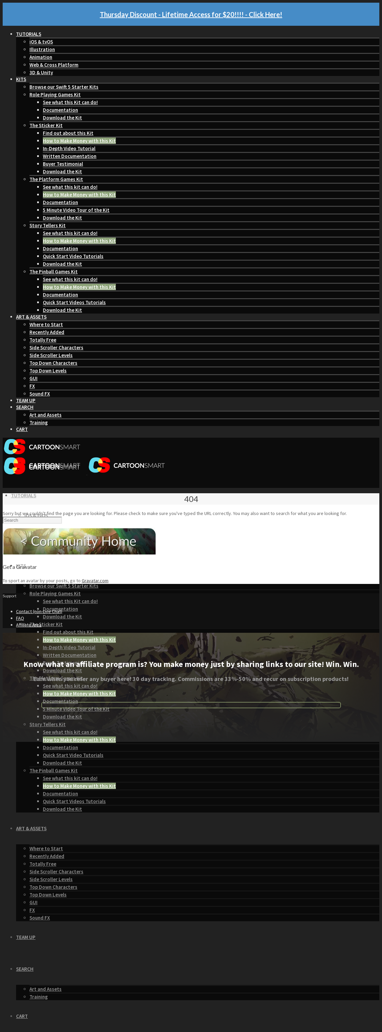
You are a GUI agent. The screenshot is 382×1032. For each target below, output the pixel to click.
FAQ (20, 618)
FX (32, 386)
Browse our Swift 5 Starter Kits (63, 87)
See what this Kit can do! (70, 102)
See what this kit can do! (70, 187)
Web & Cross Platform (53, 65)
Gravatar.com (95, 581)
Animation (40, 57)
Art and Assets (45, 415)
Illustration (42, 49)
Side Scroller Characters (56, 347)
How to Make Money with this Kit (79, 141)
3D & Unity (41, 72)
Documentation (60, 110)
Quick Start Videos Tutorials (74, 302)
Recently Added (46, 332)
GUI (33, 378)
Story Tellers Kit (47, 225)
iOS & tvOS (41, 41)
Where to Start (46, 324)
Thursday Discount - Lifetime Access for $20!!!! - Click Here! (191, 14)
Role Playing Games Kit (55, 94)
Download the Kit (62, 117)
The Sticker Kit (46, 125)
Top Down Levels (48, 370)
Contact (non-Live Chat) (39, 611)
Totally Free (42, 340)
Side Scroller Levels (51, 355)
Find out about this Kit (68, 133)
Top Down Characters (53, 363)
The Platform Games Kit (56, 179)
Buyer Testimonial (63, 164)
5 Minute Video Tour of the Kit (76, 210)
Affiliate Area (29, 625)
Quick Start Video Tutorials (73, 256)
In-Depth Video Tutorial (69, 148)
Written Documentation (69, 156)
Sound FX (39, 394)
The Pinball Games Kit (53, 271)
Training (38, 422)
